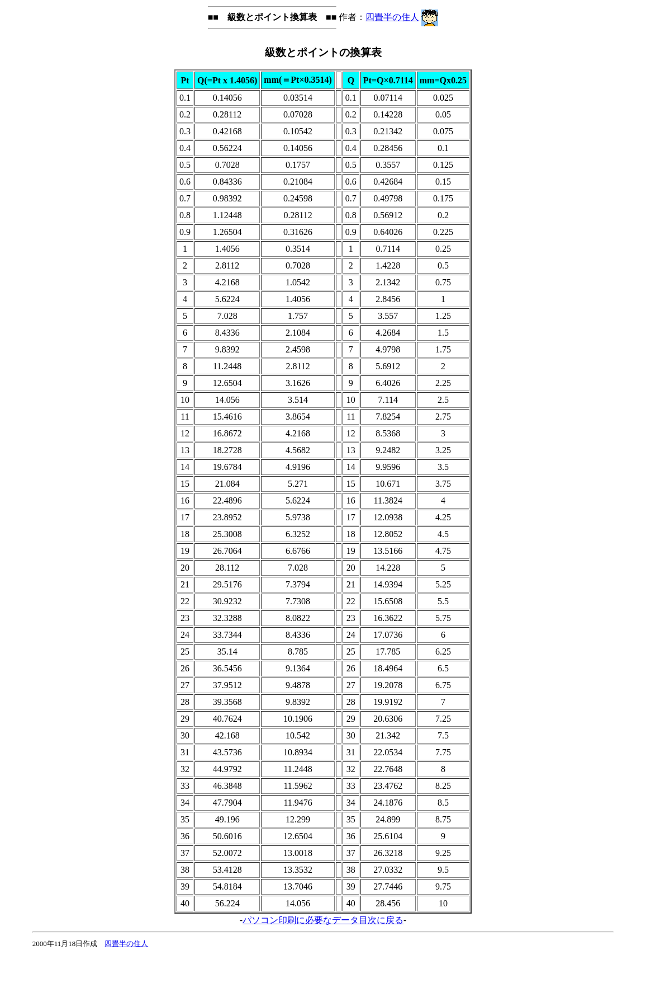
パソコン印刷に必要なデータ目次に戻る (323, 920)
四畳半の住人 (392, 17)
